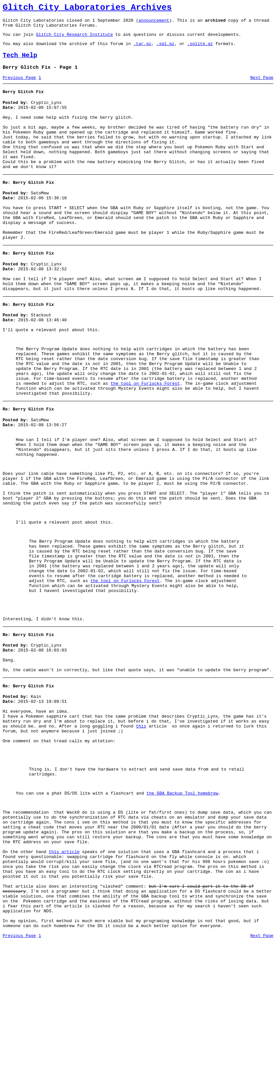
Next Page (261, 86)
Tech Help (20, 62)
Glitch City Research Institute (74, 39)
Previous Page (19, 86)
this (141, 830)
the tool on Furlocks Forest (145, 436)
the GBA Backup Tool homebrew (182, 908)
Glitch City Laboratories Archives (87, 8)
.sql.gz (165, 49)
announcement (153, 23)
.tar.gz (142, 49)
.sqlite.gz (200, 49)
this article (64, 977)
